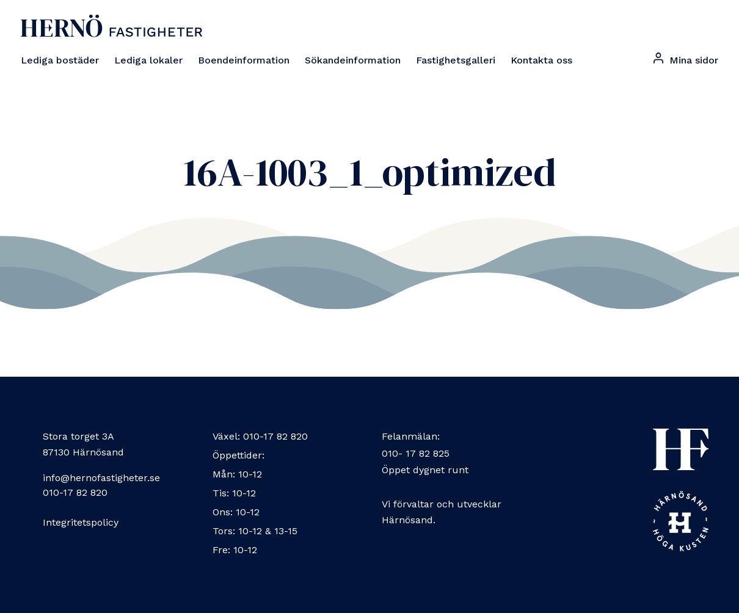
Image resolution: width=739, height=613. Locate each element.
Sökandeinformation (353, 60)
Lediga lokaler (148, 60)
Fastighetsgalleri (455, 60)
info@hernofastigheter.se (101, 478)
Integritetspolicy (80, 522)
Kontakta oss (541, 60)
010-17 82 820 (75, 492)
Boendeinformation (243, 60)
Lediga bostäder (60, 60)
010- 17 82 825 (416, 453)
